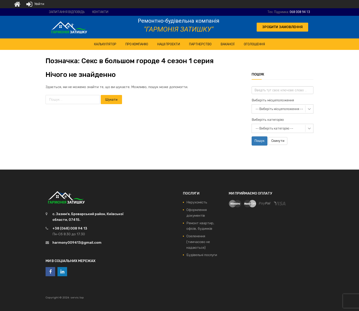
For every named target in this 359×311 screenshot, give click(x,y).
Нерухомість (196, 202)
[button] (282, 27)
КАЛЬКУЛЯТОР (105, 44)
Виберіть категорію (268, 120)
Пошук (259, 141)
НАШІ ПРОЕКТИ (168, 44)
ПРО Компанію (136, 44)
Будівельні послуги (201, 255)
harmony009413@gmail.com (76, 243)
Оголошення (254, 44)
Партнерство (200, 44)
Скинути (277, 141)
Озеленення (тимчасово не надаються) (198, 242)
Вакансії (228, 44)
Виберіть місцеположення (273, 100)
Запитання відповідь (67, 12)
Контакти (100, 12)
